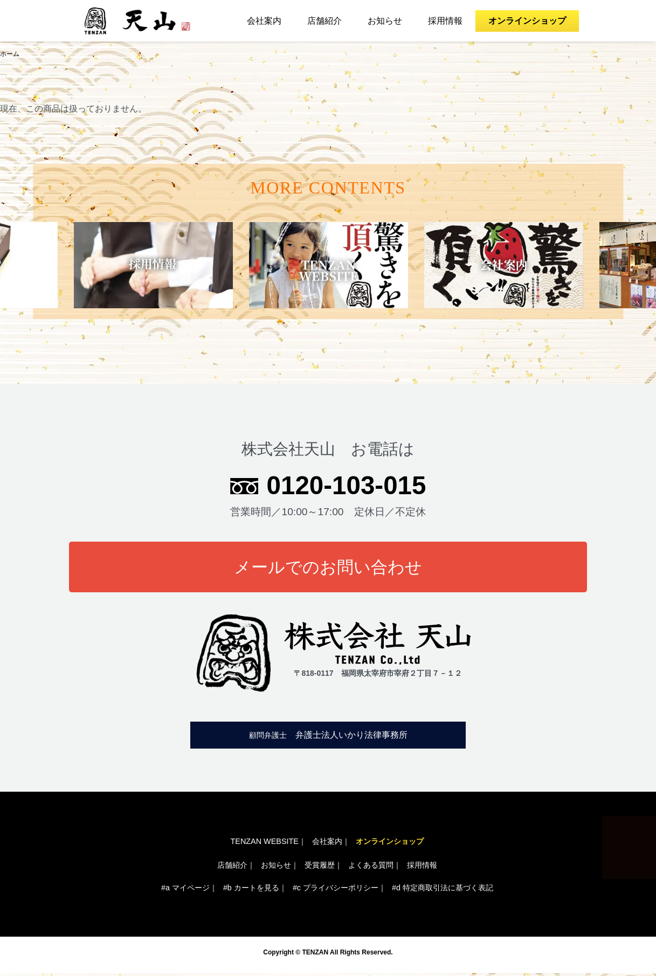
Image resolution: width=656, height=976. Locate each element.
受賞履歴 (320, 866)
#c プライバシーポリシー (335, 889)
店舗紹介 (324, 20)
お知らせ (385, 20)
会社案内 (264, 20)
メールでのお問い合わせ (328, 568)
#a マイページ (185, 889)
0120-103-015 (346, 485)
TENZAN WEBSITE (265, 842)
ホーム (9, 54)
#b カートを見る (251, 889)
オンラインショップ (527, 20)
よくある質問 (370, 866)
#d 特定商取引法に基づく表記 (442, 889)
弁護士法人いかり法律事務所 (328, 736)
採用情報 (445, 20)
